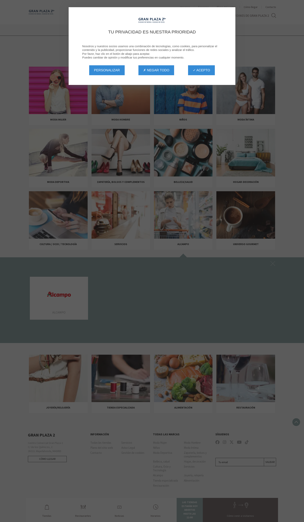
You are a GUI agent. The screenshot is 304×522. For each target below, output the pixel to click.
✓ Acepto (201, 70)
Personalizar (107, 70)
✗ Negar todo (156, 70)
